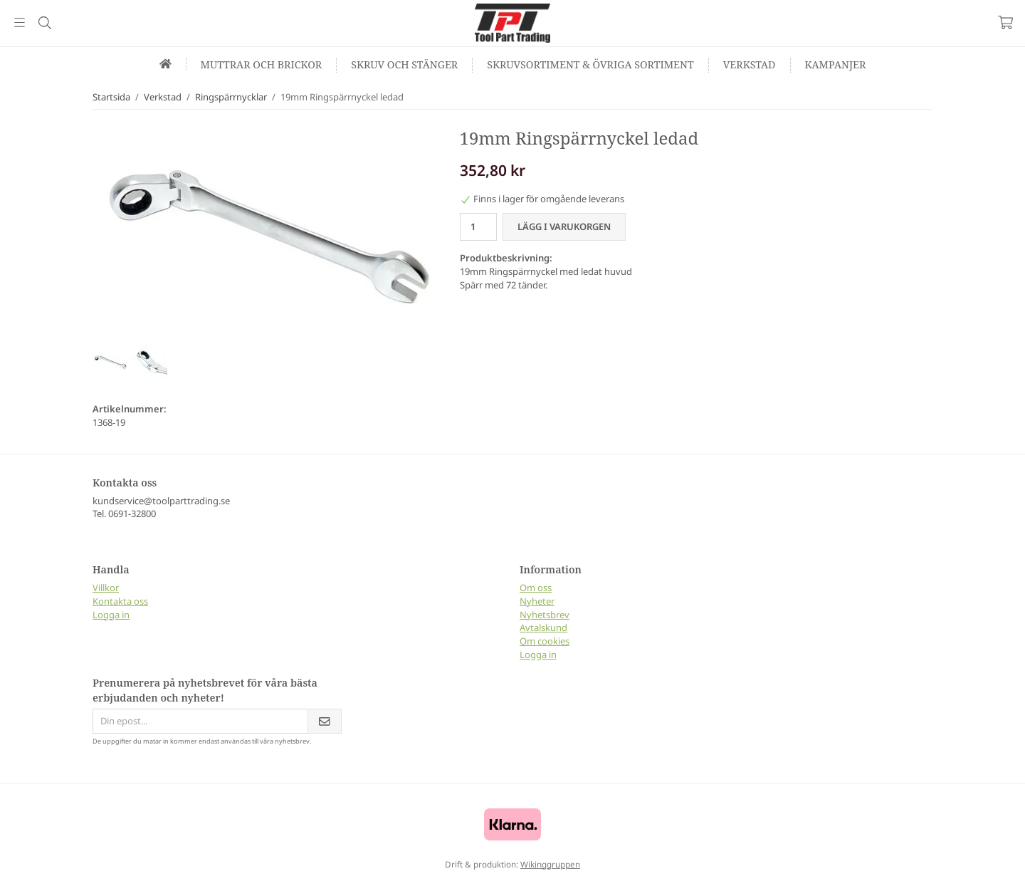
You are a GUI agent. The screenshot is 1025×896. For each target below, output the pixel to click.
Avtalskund (543, 627)
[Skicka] (325, 721)
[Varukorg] (1005, 22)
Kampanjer (835, 64)
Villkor (106, 587)
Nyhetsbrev (544, 614)
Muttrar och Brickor (261, 64)
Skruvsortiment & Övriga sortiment (590, 64)
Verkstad (749, 64)
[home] (165, 64)
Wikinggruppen (550, 864)
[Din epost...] (200, 721)
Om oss (536, 587)
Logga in (111, 614)
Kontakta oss (120, 601)
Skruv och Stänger (404, 64)
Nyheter (537, 601)
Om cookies (544, 641)
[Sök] (44, 22)
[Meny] (19, 22)
